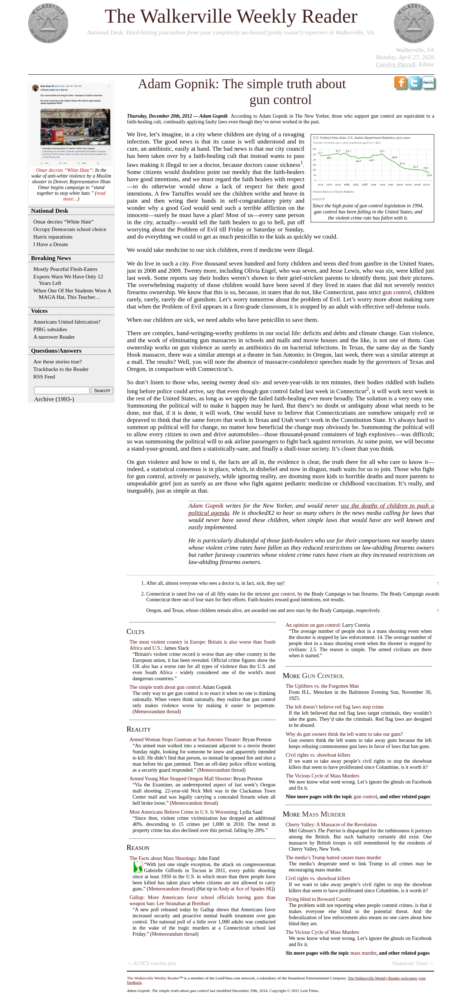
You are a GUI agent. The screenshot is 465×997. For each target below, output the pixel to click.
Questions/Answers (56, 350)
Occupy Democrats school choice (69, 229)
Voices (39, 310)
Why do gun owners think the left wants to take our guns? (344, 734)
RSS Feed (44, 376)
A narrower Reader (54, 337)
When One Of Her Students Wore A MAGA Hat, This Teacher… (72, 293)
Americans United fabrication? (66, 322)
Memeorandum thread (156, 711)
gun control (397, 292)
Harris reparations (52, 237)
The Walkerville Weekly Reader (231, 16)
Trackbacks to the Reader (60, 369)
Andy (223, 889)
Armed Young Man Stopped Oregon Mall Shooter (180, 778)
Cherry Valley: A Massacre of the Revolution (331, 824)
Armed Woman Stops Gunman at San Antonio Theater (184, 739)
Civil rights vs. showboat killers (318, 755)
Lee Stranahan (171, 903)
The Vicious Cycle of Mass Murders (322, 776)
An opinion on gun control (312, 625)
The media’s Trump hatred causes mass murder (333, 857)
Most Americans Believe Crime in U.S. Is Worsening (183, 812)
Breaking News (51, 258)
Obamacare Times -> (412, 963)
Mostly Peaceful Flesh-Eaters (65, 269)
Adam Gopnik (206, 505)
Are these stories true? (57, 361)
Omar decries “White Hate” (64, 170)
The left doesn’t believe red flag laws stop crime (334, 707)
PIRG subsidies (50, 329)
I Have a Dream (50, 244)
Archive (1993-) (54, 399)
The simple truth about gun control (164, 687)
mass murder (323, 814)
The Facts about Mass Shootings (162, 858)
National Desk (105, 32)
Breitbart (201, 903)
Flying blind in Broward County (318, 899)
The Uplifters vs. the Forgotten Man (322, 686)
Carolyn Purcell (395, 64)
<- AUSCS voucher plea (152, 963)
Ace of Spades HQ (254, 889)
